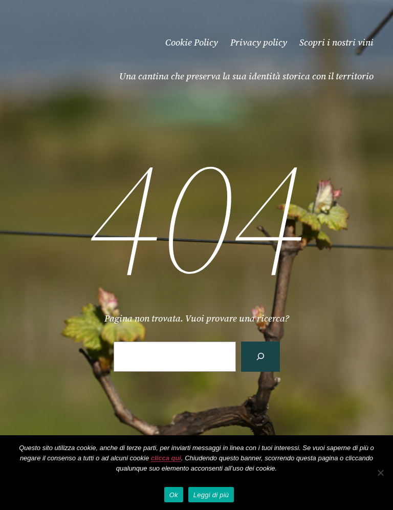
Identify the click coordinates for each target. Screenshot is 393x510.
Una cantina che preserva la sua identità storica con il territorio (246, 76)
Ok (173, 495)
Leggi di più (211, 495)
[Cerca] (260, 357)
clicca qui (166, 458)
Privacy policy (258, 42)
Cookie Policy (191, 42)
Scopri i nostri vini (336, 42)
